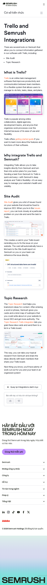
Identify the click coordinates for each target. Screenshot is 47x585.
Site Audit (8, 202)
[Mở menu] (44, 4)
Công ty (5, 475)
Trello (6, 78)
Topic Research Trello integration (19, 322)
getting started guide (24, 139)
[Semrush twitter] (28, 512)
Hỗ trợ (5, 482)
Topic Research (15, 304)
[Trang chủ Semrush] (9, 4)
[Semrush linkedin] (3, 512)
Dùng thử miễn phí (14, 452)
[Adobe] (6, 521)
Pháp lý (5, 495)
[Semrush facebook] (23, 512)
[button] (19, 400)
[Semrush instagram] (8, 512)
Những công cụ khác (11, 469)
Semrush (6, 462)
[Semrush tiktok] (13, 512)
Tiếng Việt (6, 501)
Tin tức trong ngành (10, 489)
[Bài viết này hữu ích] (10, 400)
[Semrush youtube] (18, 512)
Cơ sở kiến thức (14, 12)
